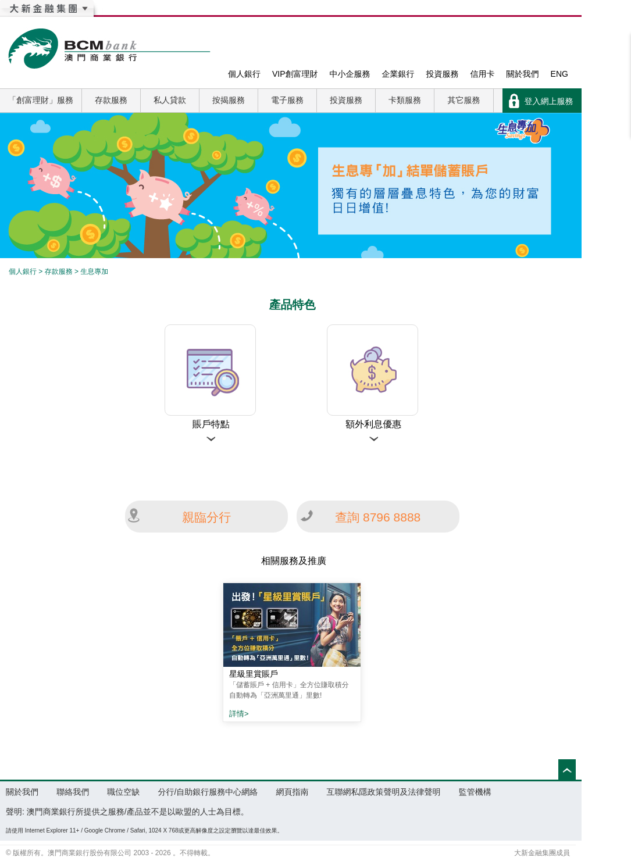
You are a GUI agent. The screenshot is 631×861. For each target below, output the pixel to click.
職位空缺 (123, 791)
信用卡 (482, 73)
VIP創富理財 (295, 73)
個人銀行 (244, 73)
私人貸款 (170, 100)
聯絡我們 (72, 791)
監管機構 (475, 791)
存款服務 (111, 100)
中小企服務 (350, 73)
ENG (559, 73)
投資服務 (442, 73)
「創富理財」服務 (40, 100)
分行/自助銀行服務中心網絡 (208, 791)
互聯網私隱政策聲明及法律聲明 (384, 791)
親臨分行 (206, 517)
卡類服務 (404, 100)
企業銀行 (398, 73)
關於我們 (523, 73)
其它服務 (464, 100)
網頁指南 (292, 791)
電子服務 (287, 100)
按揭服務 (228, 100)
